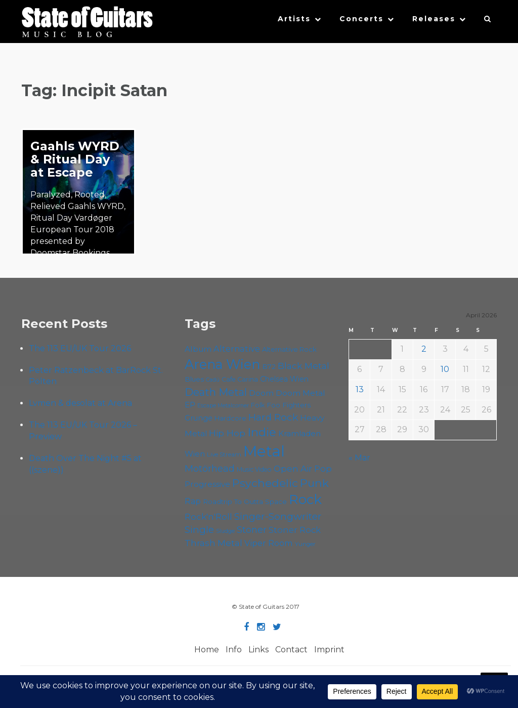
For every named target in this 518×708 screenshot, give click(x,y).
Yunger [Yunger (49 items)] (305, 544)
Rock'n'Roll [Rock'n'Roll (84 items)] (208, 516)
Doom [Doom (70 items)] (261, 393)
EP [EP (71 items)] (190, 404)
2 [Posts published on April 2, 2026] (423, 349)
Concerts (361, 18)
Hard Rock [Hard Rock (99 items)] (273, 417)
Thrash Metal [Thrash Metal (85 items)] (213, 542)
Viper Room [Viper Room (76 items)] (268, 543)
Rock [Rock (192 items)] (305, 499)
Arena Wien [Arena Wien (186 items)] (222, 364)
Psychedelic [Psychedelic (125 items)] (265, 482)
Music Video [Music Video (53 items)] (254, 469)
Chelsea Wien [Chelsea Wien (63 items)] (284, 379)
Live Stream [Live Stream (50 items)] (224, 454)
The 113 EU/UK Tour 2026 (80, 348)
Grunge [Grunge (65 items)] (198, 418)
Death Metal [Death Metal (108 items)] (216, 392)
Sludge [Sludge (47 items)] (225, 530)
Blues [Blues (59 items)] (194, 379)
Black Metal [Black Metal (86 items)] (303, 365)
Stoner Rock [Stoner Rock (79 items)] (295, 530)
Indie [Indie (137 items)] (261, 432)
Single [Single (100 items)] (199, 529)
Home (206, 649)
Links (258, 649)
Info (234, 649)
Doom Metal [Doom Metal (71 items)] (300, 393)
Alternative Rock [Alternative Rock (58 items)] (289, 349)
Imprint (329, 649)
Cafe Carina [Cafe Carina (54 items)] (240, 379)
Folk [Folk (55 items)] (258, 405)
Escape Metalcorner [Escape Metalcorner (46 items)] (223, 405)
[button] (488, 21)
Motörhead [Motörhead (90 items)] (210, 468)
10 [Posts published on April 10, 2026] (445, 369)
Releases (433, 18)
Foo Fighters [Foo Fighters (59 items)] (289, 405)
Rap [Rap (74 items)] (193, 501)
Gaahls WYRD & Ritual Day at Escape (74, 159)
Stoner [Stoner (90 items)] (252, 529)
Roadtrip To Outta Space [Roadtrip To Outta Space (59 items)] (245, 501)
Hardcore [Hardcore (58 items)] (230, 418)
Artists (294, 18)
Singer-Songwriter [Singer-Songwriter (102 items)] (278, 516)
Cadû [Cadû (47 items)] (213, 379)
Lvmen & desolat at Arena (80, 403)
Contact (291, 649)
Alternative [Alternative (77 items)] (236, 349)
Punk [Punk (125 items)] (314, 482)
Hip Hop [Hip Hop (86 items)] (227, 433)
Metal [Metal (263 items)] (264, 451)
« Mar (359, 458)
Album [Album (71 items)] (198, 349)
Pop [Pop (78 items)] (323, 469)
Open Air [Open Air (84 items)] (293, 468)
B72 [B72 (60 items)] (269, 366)
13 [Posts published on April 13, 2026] (360, 389)
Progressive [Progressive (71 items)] (207, 484)
